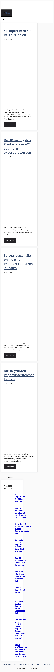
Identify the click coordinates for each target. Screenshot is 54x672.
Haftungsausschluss (10, 664)
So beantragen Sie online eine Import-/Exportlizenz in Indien (19, 261)
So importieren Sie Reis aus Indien (17, 33)
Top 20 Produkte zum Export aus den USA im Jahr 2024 (20, 513)
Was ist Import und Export (20, 589)
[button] (2, 20)
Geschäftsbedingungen (43, 664)
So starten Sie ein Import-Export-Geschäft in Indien (20, 607)
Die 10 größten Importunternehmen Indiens (19, 375)
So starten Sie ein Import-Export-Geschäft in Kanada (20, 546)
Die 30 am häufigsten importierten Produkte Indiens (20, 576)
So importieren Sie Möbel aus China (20, 498)
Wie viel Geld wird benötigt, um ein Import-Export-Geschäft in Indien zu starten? (20, 628)
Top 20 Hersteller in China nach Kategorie (20, 561)
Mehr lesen (10, 125)
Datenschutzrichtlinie (26, 664)
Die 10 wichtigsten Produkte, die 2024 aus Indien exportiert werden (18, 146)
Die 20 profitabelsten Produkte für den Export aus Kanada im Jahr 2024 (21, 650)
